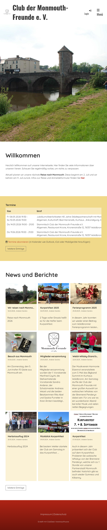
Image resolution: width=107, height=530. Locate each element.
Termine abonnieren (18, 241)
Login (88, 12)
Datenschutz (60, 514)
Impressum (46, 514)
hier (83, 177)
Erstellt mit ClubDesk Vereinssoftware (53, 522)
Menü (100, 12)
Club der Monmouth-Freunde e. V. (40, 12)
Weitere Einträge (15, 248)
